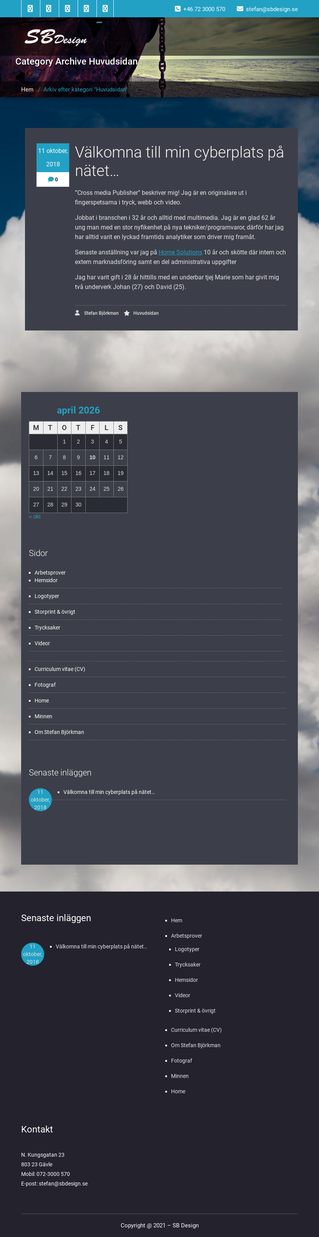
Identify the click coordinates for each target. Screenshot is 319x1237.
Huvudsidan (146, 313)
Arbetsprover (50, 573)
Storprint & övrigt (55, 612)
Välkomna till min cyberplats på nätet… (109, 792)
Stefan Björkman (97, 313)
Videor (42, 643)
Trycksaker (47, 627)
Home (42, 700)
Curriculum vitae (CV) (60, 669)
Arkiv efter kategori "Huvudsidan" (85, 89)
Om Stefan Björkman (59, 732)
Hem (27, 89)
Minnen (43, 716)
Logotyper (47, 596)
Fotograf (45, 685)
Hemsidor (46, 580)
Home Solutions (180, 252)
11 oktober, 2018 (53, 157)
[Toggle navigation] (99, 23)
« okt (34, 516)
